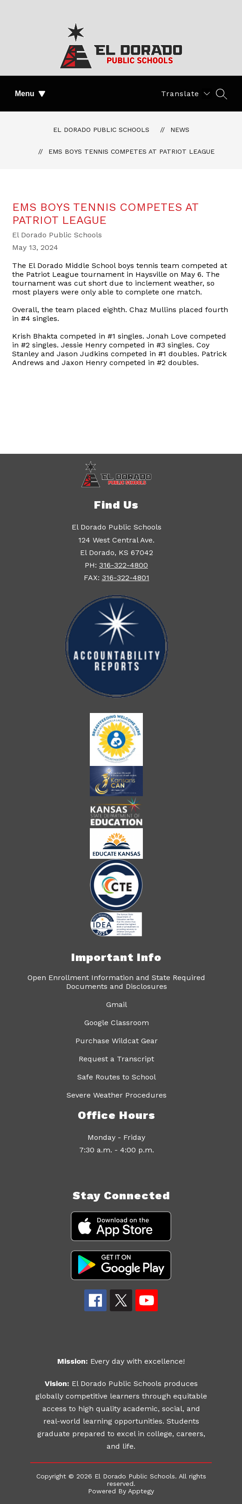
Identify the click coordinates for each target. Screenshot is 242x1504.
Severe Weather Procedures (117, 1095)
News (179, 129)
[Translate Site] (185, 93)
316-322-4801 (125, 577)
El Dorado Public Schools (101, 129)
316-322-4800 (123, 565)
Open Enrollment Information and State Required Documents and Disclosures (116, 982)
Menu (30, 94)
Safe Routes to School (116, 1076)
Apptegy (141, 1491)
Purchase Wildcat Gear (116, 1040)
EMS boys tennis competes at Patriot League (131, 151)
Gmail (116, 1004)
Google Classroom (116, 1022)
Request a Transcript (116, 1058)
